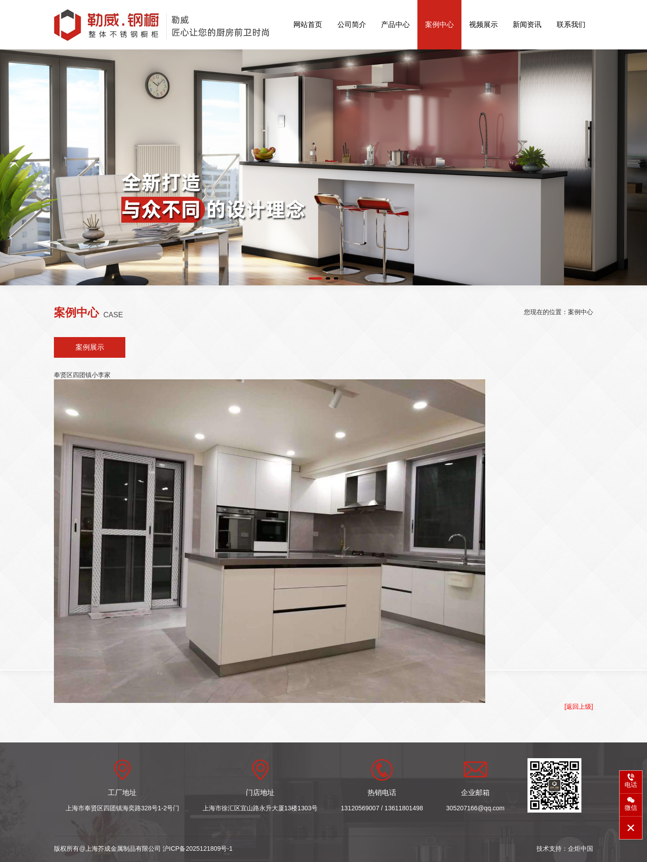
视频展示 (483, 24)
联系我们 (571, 24)
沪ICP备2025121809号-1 (198, 848)
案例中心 (439, 24)
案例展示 (89, 347)
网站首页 (307, 24)
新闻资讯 (527, 24)
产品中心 (395, 24)
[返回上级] (578, 706)
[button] (315, 278)
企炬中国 (580, 848)
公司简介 (351, 24)
